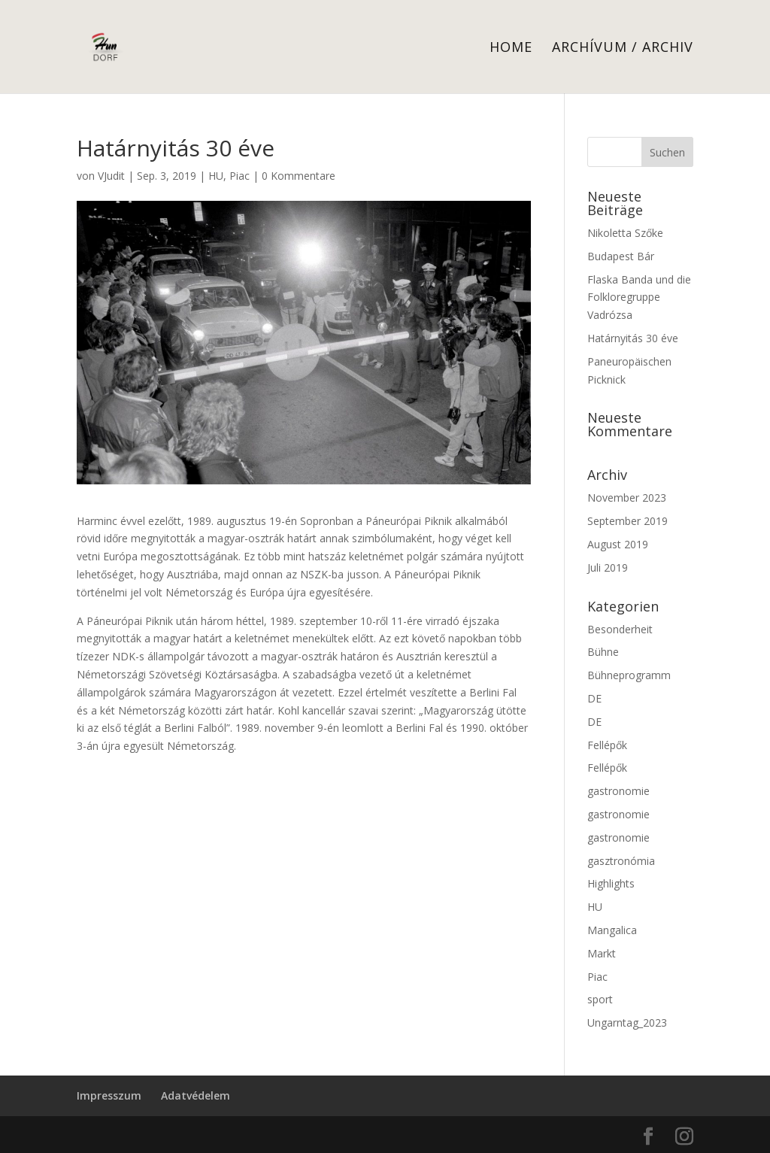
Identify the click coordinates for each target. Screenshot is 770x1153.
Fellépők (607, 745)
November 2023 (626, 497)
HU (215, 175)
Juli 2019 (607, 567)
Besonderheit (620, 629)
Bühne (603, 652)
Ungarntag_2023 (627, 1022)
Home (511, 48)
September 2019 (627, 521)
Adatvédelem (195, 1095)
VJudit (111, 175)
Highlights (611, 883)
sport (600, 999)
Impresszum (109, 1095)
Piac (239, 175)
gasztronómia (621, 861)
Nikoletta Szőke (625, 233)
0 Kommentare (298, 175)
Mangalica (612, 930)
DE (594, 698)
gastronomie (618, 791)
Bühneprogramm (629, 675)
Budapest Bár (620, 256)
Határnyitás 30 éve (632, 338)
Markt (601, 953)
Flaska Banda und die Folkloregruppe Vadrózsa (639, 297)
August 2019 (617, 544)
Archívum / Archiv (622, 48)
